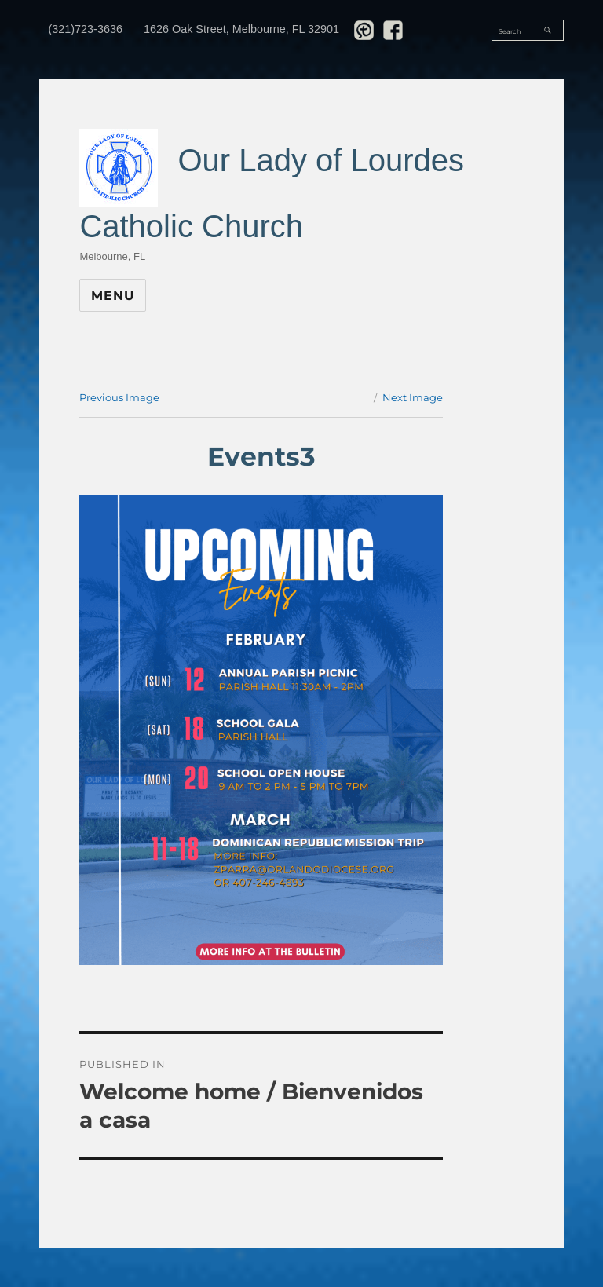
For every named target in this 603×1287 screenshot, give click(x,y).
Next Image (412, 397)
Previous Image (119, 397)
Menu (112, 295)
